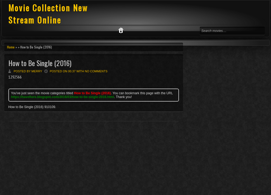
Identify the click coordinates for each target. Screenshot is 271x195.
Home (11, 47)
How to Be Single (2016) (39, 63)
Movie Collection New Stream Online (48, 14)
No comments (96, 71)
